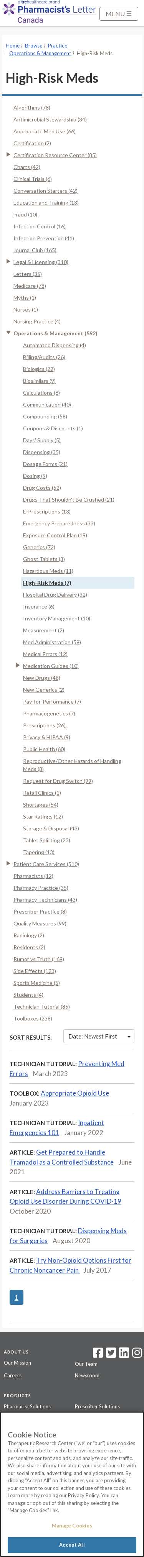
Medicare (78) (29, 285)
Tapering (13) (39, 852)
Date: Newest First (99, 1036)
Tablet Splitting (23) (46, 840)
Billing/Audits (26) (44, 357)
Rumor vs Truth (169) (38, 959)
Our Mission (17, 1363)
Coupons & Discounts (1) (53, 428)
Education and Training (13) (46, 202)
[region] (72, 1484)
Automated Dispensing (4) (54, 345)
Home (13, 46)
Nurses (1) (25, 309)
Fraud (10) (25, 214)
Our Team (86, 1364)
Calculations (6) (41, 392)
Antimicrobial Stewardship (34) (50, 119)
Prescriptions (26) (44, 725)
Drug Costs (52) (42, 487)
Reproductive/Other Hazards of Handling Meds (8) (72, 765)
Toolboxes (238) (32, 1018)
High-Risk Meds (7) (47, 582)
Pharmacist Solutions (27, 1406)
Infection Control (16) (39, 226)
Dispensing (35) (41, 452)
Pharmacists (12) (33, 876)
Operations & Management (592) (55, 333)
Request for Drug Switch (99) (58, 781)
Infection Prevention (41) (43, 238)
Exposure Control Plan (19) (55, 535)
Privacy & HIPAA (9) (46, 737)
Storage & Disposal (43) (51, 828)
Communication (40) (47, 404)
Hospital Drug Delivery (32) (55, 594)
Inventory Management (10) (56, 618)
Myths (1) (24, 297)
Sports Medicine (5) (36, 982)
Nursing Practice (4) (37, 321)
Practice (57, 46)
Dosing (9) (35, 476)
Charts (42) (26, 167)
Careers (13, 1375)
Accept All (71, 1545)
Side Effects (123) (34, 971)
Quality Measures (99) (39, 923)
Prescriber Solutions (97, 1406)
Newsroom (87, 1375)
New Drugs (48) (41, 677)
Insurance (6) (39, 606)
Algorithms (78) (31, 107)
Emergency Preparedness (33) (59, 523)
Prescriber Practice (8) (40, 911)
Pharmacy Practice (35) (40, 887)
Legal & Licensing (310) (40, 262)
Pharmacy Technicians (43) (45, 899)
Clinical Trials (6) (32, 179)
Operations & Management (40, 53)
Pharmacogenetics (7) (49, 713)
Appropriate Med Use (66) (44, 131)
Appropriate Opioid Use (75, 1093)
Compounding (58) (45, 416)
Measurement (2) (43, 630)
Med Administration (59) (52, 642)
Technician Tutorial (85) (41, 1006)
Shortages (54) (40, 804)
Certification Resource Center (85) (55, 155)
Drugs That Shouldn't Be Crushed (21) (68, 499)
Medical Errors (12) (45, 654)
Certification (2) (32, 143)
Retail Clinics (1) (42, 792)
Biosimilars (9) (39, 380)
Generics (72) (39, 547)
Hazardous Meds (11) (48, 571)
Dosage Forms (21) (45, 464)
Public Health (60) (44, 749)
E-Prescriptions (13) (47, 511)
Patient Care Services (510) (46, 864)
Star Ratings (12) (43, 816)
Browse (33, 46)
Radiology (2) (28, 935)
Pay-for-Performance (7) (52, 701)
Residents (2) (29, 947)
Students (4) (28, 994)
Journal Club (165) (34, 250)
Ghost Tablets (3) (44, 559)
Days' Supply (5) (42, 440)
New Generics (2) (44, 689)
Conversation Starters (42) (45, 190)
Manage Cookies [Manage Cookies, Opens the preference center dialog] (72, 1526)
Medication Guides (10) (51, 666)
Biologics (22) (39, 369)
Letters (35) (27, 274)
